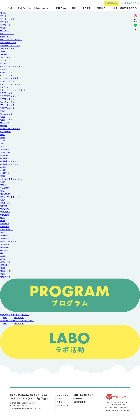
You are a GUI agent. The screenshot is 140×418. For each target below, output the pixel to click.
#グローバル (5, 36)
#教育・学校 (5, 202)
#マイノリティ (6, 75)
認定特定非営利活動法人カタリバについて (27, 408)
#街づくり (4, 250)
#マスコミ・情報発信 (9, 78)
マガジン (86, 7)
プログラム (61, 7)
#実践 (2, 176)
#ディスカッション (8, 57)
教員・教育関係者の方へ (125, 7)
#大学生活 (4, 173)
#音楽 (2, 274)
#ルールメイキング (8, 102)
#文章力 (3, 205)
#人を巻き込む (6, 113)
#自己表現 (4, 238)
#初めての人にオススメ (10, 128)
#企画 (2, 116)
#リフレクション (7, 99)
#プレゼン (4, 69)
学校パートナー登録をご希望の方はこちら (117, 408)
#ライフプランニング (9, 96)
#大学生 (3, 170)
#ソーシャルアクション (10, 45)
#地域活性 (4, 158)
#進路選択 (4, 265)
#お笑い (3, 27)
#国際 (2, 146)
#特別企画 (4, 214)
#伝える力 (4, 122)
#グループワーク (7, 33)
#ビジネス (4, 63)
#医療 (2, 137)
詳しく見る (19, 317)
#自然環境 (4, 244)
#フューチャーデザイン (10, 66)
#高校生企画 (5, 277)
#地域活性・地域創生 (9, 161)
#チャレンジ (5, 54)
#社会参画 (4, 223)
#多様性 (3, 167)
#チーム (3, 51)
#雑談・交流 (5, 271)
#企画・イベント (7, 119)
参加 (5, 317)
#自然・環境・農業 (8, 241)
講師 (74, 7)
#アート (3, 16)
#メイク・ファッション (10, 84)
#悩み (2, 191)
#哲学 (2, 143)
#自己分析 (4, 235)
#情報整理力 (5, 194)
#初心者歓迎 (5, 131)
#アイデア (4, 22)
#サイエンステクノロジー (11, 39)
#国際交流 (4, 149)
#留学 (2, 217)
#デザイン (4, 60)
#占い (2, 140)
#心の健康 (4, 188)
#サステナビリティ (8, 42)
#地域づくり (5, 155)
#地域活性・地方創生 (9, 164)
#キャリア (4, 30)
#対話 (2, 182)
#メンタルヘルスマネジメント (13, 90)
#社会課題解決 (6, 229)
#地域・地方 (5, 152)
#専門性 (3, 185)
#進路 (2, 259)
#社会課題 (4, 226)
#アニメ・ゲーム (7, 24)
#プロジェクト (6, 72)
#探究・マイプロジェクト (11, 197)
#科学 (2, 232)
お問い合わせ (80, 402)
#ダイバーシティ (7, 48)
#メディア (4, 87)
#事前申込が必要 (7, 108)
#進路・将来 (5, 262)
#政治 (2, 200)
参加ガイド (102, 7)
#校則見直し (5, 211)
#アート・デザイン (8, 18)
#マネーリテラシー (8, 81)
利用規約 (78, 398)
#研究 (2, 220)
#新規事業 (4, 208)
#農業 (2, 256)
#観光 (2, 253)
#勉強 (2, 134)
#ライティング (6, 93)
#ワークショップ (7, 105)
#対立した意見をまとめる (11, 179)
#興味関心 (4, 247)
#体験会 (3, 125)
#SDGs (3, 13)
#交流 (2, 110)
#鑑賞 (2, 268)
